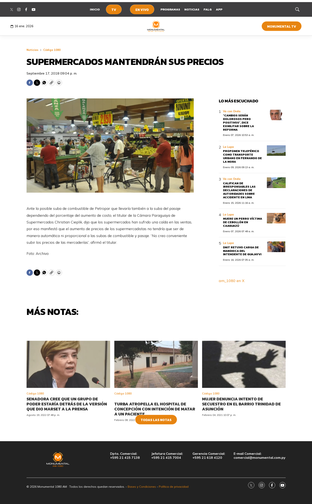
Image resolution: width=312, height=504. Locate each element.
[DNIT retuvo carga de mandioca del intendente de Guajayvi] (276, 246)
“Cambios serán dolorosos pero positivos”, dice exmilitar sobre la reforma (238, 122)
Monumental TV (281, 26)
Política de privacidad (173, 487)
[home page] (156, 26)
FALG (208, 9)
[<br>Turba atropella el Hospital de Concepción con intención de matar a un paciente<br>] (156, 394)
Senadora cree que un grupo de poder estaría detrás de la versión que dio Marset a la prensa (67, 433)
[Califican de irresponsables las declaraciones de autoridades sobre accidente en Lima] (276, 182)
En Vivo (142, 9)
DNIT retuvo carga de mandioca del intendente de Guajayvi (242, 251)
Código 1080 (52, 50)
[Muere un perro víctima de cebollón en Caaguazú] (276, 218)
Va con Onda (232, 111)
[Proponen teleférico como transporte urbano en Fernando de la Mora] (276, 150)
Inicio (95, 9)
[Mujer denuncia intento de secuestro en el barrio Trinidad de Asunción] (244, 394)
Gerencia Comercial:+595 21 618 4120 (208, 456)
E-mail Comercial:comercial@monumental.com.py (259, 456)
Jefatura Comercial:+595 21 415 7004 (167, 456)
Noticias (191, 9)
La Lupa (228, 146)
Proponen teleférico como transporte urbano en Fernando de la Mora (242, 156)
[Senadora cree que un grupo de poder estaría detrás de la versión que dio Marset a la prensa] (68, 394)
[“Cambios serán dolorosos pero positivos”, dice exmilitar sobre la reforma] (276, 115)
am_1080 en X (232, 280)
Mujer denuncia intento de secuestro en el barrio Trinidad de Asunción (241, 433)
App (219, 9)
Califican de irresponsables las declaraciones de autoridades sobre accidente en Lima (239, 190)
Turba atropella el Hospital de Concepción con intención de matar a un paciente (154, 439)
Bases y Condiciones (142, 487)
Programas (170, 9)
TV (113, 9)
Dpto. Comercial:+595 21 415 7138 (125, 456)
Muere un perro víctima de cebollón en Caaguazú (242, 222)
